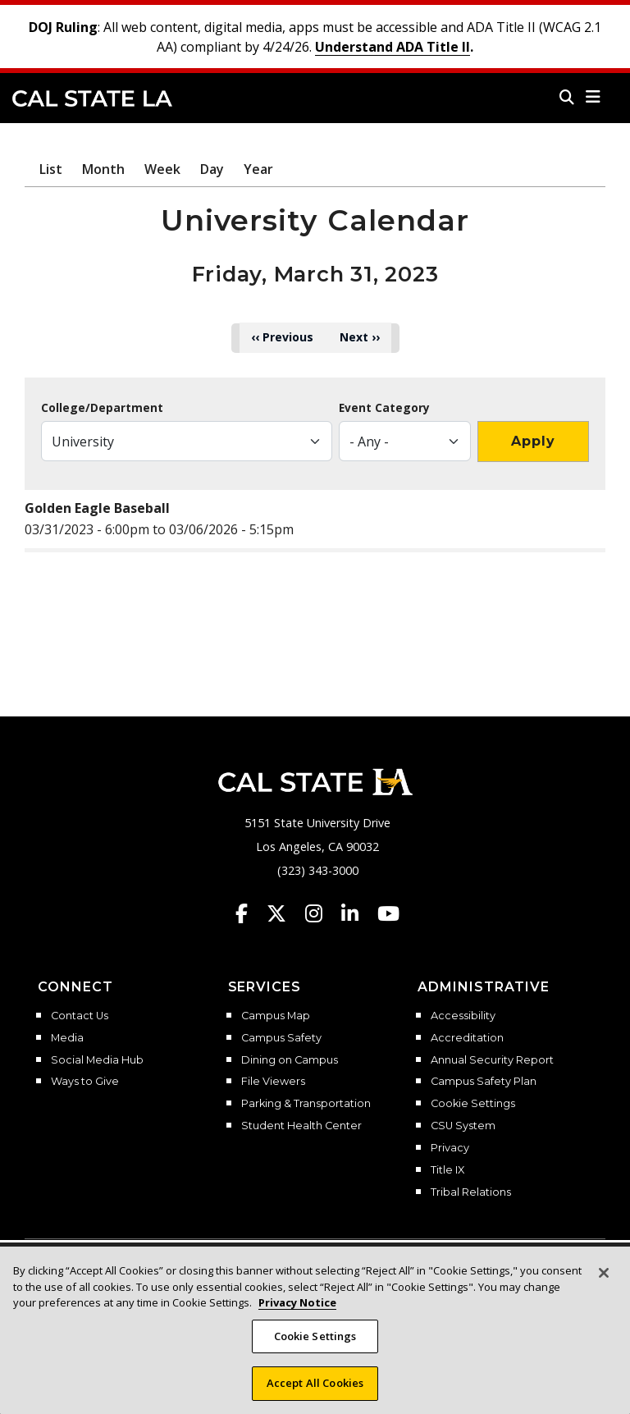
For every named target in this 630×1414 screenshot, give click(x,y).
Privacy (450, 1148)
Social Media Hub (97, 1060)
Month (103, 169)
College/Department (102, 408)
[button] (593, 97)
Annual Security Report (492, 1060)
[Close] (604, 1284)
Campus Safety (281, 1038)
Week (162, 169)
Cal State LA (92, 98)
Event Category (384, 408)
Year (258, 169)
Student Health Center (301, 1126)
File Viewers (273, 1081)
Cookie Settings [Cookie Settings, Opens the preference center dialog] (315, 1347)
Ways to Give (85, 1081)
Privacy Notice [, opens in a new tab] (297, 1313)
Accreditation (467, 1038)
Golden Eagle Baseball (97, 508)
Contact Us (79, 1016)
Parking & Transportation (306, 1104)
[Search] (566, 97)
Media (67, 1038)
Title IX (447, 1170)
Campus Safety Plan (483, 1081)
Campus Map (275, 1016)
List (50, 169)
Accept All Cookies (315, 1395)
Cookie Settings (473, 1104)
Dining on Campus (289, 1060)
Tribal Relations (471, 1192)
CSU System (463, 1126)
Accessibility (463, 1016)
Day (212, 169)
